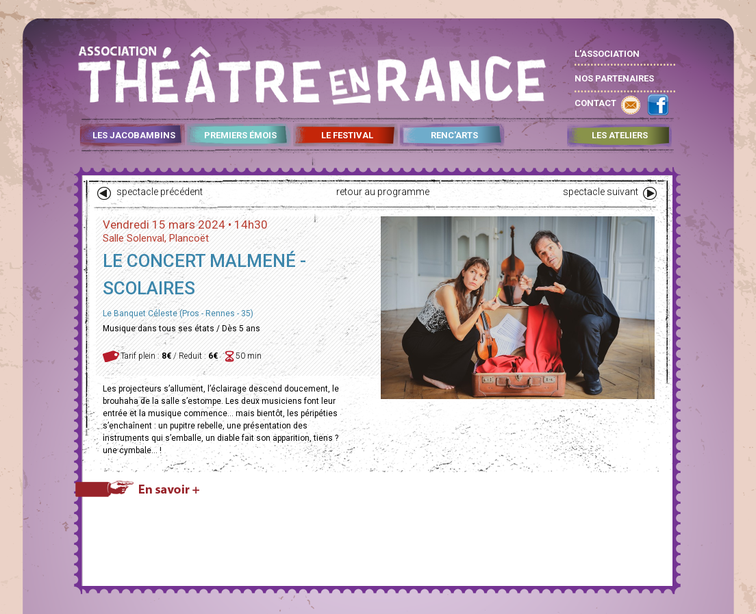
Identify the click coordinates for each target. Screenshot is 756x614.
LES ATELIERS (620, 135)
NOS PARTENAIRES (614, 78)
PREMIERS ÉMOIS (240, 135)
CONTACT (595, 103)
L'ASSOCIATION (607, 54)
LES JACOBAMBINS (133, 135)
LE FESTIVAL (347, 135)
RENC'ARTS (454, 135)
